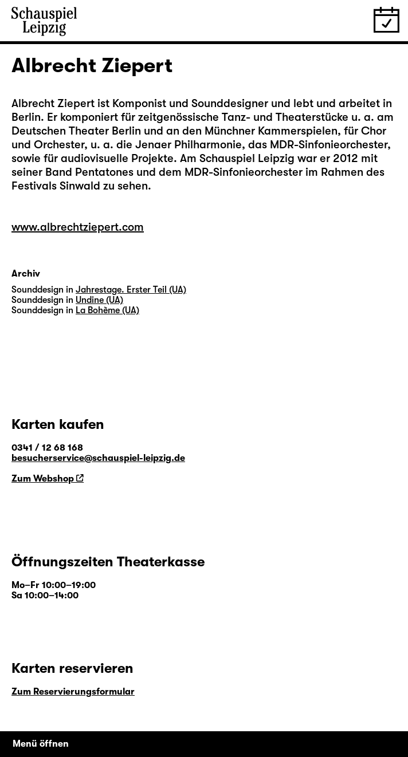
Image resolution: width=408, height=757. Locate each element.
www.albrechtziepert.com (77, 227)
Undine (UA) (99, 300)
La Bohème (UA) (107, 310)
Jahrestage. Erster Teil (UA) (131, 290)
